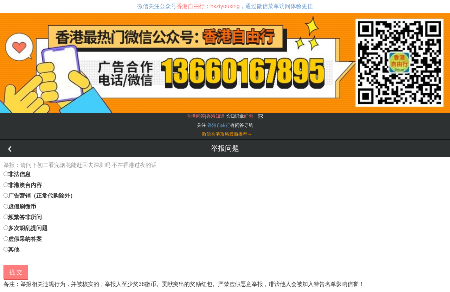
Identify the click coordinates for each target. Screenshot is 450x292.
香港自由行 (218, 125)
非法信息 (17, 174)
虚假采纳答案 (23, 239)
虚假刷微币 (20, 207)
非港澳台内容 (23, 185)
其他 (11, 250)
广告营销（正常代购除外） (40, 196)
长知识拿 (220, 116)
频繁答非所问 (23, 217)
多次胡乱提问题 (25, 228)
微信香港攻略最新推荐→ (227, 134)
